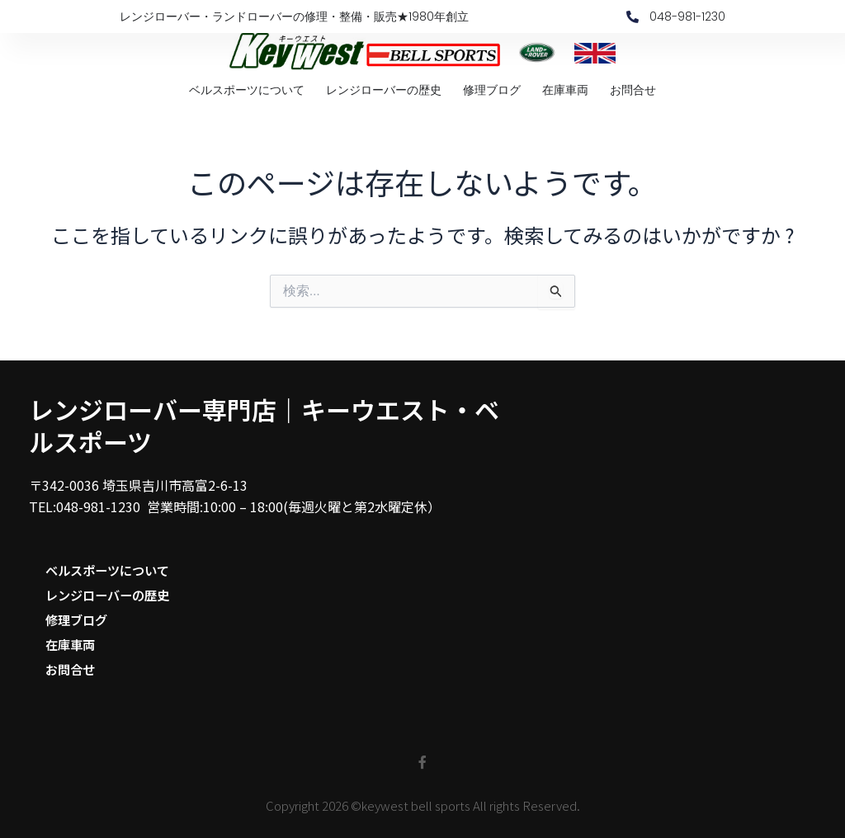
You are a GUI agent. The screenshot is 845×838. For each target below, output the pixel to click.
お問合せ (633, 90)
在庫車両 (565, 90)
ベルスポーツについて (246, 90)
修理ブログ (492, 90)
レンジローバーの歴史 (383, 90)
